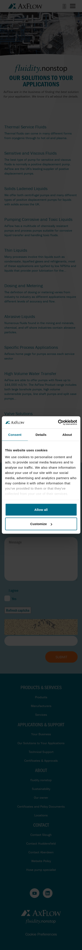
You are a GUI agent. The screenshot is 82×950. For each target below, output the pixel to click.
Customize (41, 524)
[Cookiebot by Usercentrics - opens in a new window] (58, 422)
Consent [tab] (14, 434)
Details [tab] (41, 434)
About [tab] (67, 434)
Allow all (41, 509)
